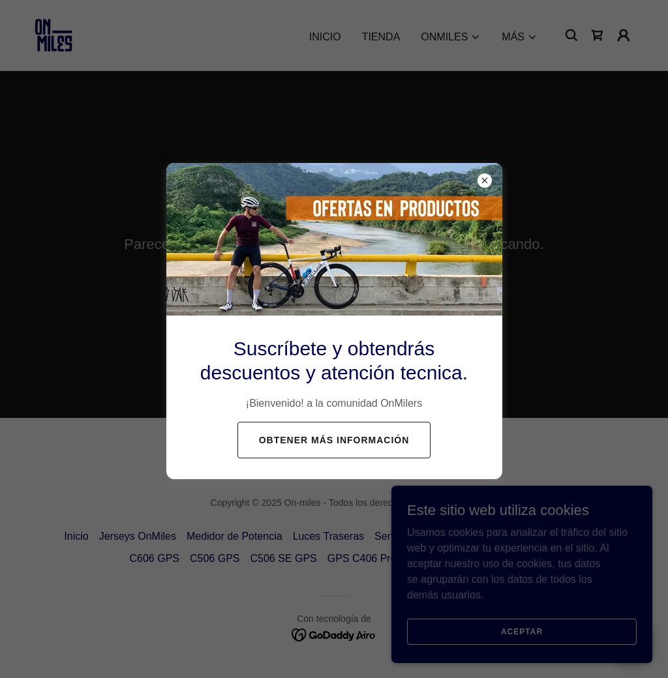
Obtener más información (334, 440)
